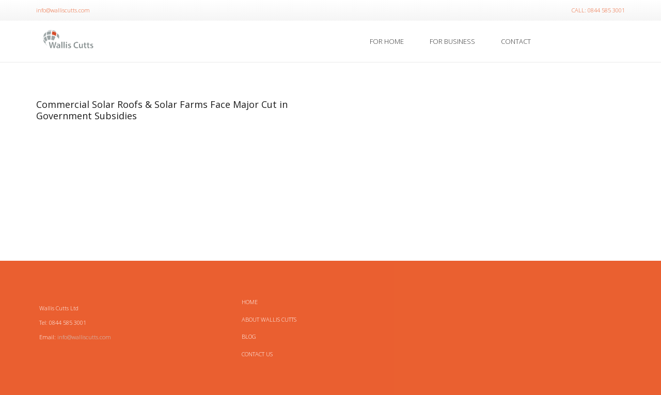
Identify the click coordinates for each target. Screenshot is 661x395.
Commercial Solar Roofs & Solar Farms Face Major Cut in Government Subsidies (162, 110)
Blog (249, 336)
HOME (250, 302)
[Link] (68, 41)
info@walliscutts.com (84, 337)
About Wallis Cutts (269, 319)
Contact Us (257, 354)
